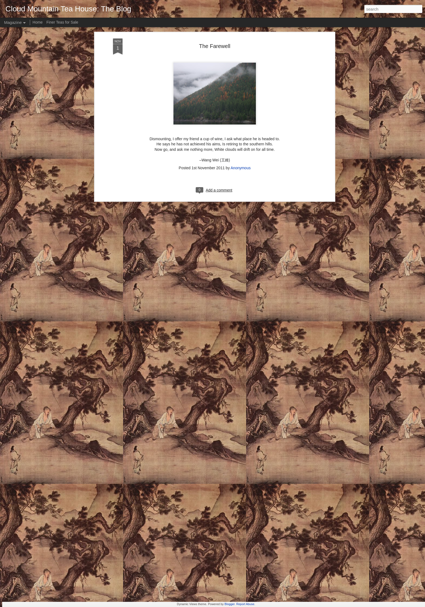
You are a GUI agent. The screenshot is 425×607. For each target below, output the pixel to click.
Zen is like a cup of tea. (180, 539)
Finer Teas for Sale (62, 22)
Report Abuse (245, 604)
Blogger (229, 604)
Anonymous (241, 100)
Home (38, 22)
